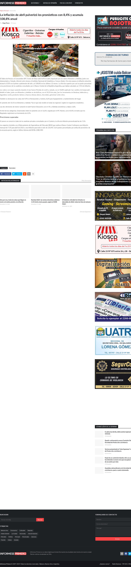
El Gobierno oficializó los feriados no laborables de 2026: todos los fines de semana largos (76, 202)
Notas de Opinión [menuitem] (50, 3)
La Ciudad (14, 533)
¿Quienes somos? (105, 564)
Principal (17, 537)
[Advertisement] (45, 149)
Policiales (3, 537)
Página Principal (4, 10)
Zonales (16, 540)
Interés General (5, 533)
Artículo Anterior (6, 211)
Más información (86, 180)
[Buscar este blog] (18, 519)
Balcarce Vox (4, 530)
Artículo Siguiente (85, 211)
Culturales (22, 530)
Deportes (30, 530)
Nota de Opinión (32, 533)
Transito (3, 540)
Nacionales (13, 10)
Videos (10, 540)
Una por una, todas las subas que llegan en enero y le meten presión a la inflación (13, 201)
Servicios (33, 537)
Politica (11, 537)
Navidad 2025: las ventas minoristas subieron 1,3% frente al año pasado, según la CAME (45, 201)
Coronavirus (14, 530)
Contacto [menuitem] (79, 3)
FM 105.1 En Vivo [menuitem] (66, 3)
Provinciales (25, 537)
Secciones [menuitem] (35, 3)
